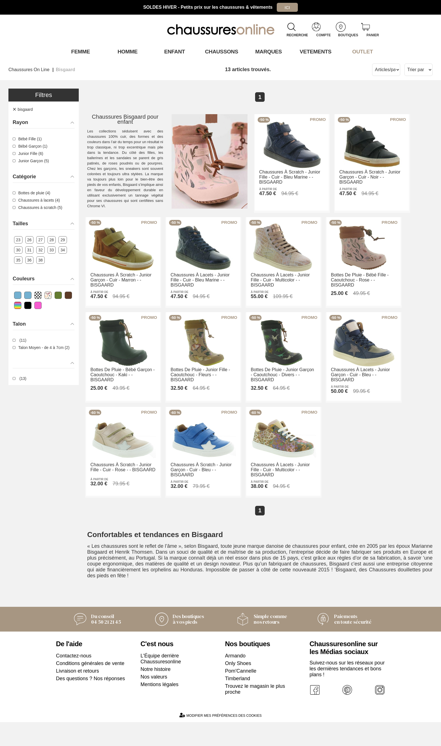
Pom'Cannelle (240, 695)
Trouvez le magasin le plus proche (255, 713)
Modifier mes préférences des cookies (220, 739)
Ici (287, 7)
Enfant (173, 51)
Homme (126, 51)
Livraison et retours (77, 695)
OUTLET (361, 51)
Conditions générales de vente (90, 687)
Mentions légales (160, 708)
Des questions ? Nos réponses (90, 702)
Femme (79, 51)
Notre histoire (156, 693)
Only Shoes (238, 687)
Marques (267, 51)
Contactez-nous (73, 679)
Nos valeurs (154, 701)
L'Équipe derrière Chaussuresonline (161, 682)
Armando (235, 679)
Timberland (237, 702)
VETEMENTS (314, 51)
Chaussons (220, 51)
